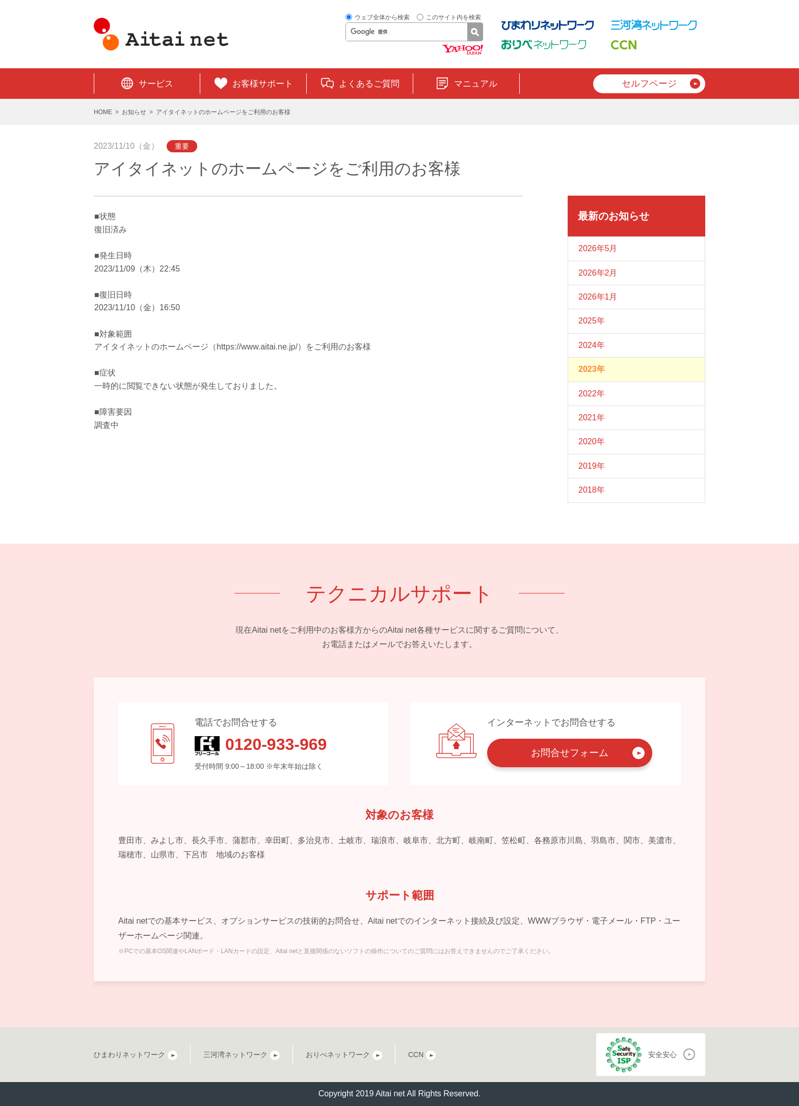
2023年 (591, 369)
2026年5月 (598, 248)
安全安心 (662, 1054)
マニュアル (475, 84)
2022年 (591, 393)
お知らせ (134, 112)
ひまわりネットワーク (129, 1054)
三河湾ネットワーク (235, 1054)
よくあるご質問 (369, 84)
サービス (156, 84)
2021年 (591, 417)
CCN (415, 1054)
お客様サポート (262, 84)
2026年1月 (598, 296)
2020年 (591, 441)
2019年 (591, 466)
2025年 (591, 320)
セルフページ (649, 83)
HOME (103, 112)
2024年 (591, 345)
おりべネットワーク (338, 1054)
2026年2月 (598, 272)
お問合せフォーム (569, 752)
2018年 (591, 489)
